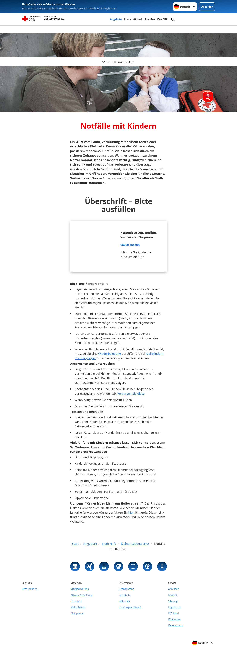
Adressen (173, 589)
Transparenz (126, 589)
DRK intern (174, 619)
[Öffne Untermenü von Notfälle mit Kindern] (118, 29)
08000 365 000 (130, 245)
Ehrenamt (76, 601)
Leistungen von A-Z (130, 607)
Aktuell (137, 19)
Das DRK (162, 19)
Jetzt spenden (29, 589)
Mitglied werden (80, 589)
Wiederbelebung (109, 354)
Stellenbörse (78, 607)
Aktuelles (124, 601)
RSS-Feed (173, 613)
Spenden (149, 19)
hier (131, 512)
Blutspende (77, 613)
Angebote (116, 19)
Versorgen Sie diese (131, 394)
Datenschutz (175, 625)
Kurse (127, 19)
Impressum (174, 607)
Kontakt (172, 595)
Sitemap (173, 601)
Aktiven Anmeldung (82, 595)
